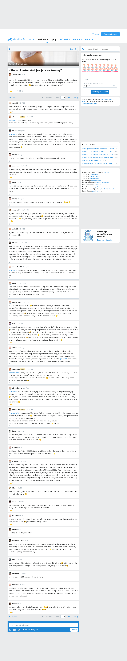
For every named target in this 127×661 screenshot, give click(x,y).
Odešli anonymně (30, 630)
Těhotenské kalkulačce (89, 103)
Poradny (77, 39)
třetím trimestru (94, 179)
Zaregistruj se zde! (110, 34)
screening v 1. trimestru (96, 187)
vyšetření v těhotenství (102, 183)
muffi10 (64, 359)
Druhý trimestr (21, 64)
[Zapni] (73, 49)
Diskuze (12, 64)
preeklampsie (96, 191)
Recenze (89, 39)
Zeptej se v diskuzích (104, 240)
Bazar (32, 39)
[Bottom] (12, 98)
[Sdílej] (20, 91)
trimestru (106, 172)
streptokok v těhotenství (106, 189)
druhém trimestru (94, 177)
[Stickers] (19, 630)
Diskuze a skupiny (47, 39)
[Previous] (46, 98)
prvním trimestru (94, 174)
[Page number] (63, 98)
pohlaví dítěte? (96, 181)
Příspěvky (65, 39)
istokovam (14, 134)
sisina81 (13, 120)
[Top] (13, 617)
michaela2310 (15, 373)
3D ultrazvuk (97, 185)
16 (69, 98)
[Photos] (14, 630)
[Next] (75, 98)
